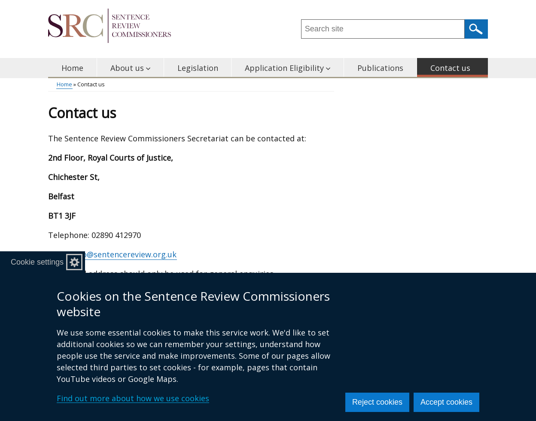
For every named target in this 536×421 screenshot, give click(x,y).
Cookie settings (37, 262)
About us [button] (130, 68)
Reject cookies (377, 402)
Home (72, 68)
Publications (380, 68)
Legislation (197, 68)
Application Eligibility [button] (287, 68)
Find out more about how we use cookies (133, 398)
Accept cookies (446, 402)
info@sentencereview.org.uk (124, 254)
